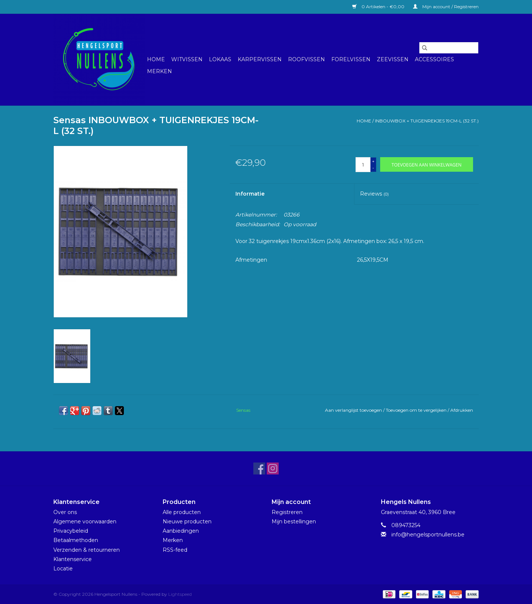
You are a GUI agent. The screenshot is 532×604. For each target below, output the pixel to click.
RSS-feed (175, 550)
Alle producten (182, 512)
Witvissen (187, 59)
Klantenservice (72, 559)
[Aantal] (363, 164)
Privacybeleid (70, 530)
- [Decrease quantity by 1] (373, 168)
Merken (159, 71)
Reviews (374, 193)
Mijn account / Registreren (446, 6)
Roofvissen (306, 59)
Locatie (63, 568)
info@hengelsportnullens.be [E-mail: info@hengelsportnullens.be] (427, 534)
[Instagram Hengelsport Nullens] (273, 468)
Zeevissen (393, 59)
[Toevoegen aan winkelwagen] (426, 164)
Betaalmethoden (75, 540)
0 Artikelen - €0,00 (379, 6)
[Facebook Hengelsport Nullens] (259, 468)
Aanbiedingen (181, 530)
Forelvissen (350, 59)
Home (156, 59)
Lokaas (220, 59)
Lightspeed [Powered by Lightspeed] (180, 594)
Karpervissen (260, 59)
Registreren (287, 512)
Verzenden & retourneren (86, 550)
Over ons (65, 512)
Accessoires (434, 59)
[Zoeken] (449, 48)
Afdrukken (461, 410)
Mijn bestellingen (294, 521)
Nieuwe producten (187, 521)
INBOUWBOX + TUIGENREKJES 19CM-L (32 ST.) (427, 121)
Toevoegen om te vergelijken (417, 410)
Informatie (250, 193)
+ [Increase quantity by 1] (373, 161)
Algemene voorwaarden (84, 521)
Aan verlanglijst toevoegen (354, 410)
